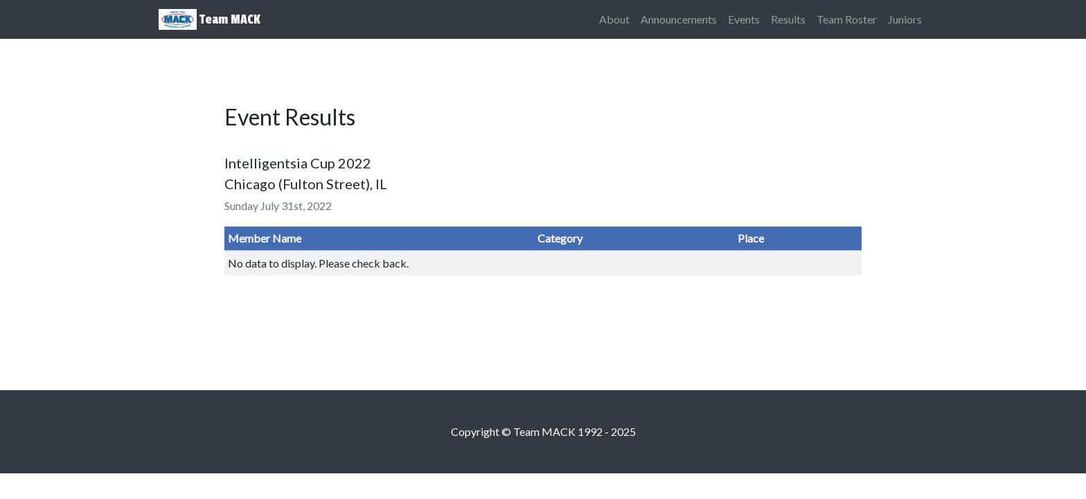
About (614, 19)
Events (744, 19)
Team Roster (847, 19)
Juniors (905, 19)
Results (788, 19)
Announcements (679, 19)
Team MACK (209, 19)
